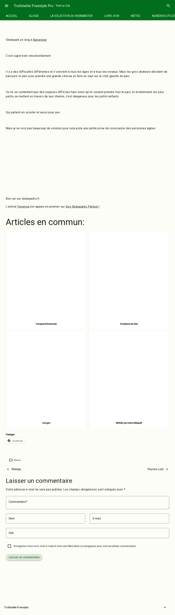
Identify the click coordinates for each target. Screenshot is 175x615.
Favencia (23, 206)
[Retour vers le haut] (165, 607)
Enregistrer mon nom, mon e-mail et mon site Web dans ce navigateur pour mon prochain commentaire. (75, 546)
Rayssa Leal (155, 469)
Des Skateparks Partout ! (83, 206)
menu (6, 6)
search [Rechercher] (168, 6)
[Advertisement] (87, 159)
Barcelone (40, 40)
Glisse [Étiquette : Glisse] (17, 460)
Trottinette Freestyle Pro (34, 6)
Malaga (16, 469)
